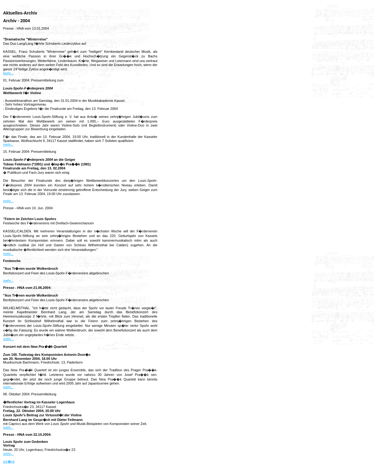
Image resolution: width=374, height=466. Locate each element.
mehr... (8, 73)
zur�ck (9, 461)
